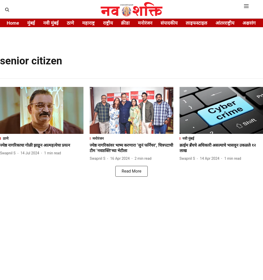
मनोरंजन (145, 23)
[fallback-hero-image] (41, 110)
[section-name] (41, 138)
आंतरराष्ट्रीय (224, 23)
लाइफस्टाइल (196, 23)
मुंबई (31, 23)
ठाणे (70, 23)
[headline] (41, 145)
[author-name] (9, 153)
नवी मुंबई (50, 23)
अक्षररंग (249, 23)
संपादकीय (169, 23)
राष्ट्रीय (108, 23)
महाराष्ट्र (88, 23)
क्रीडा (125, 23)
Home (13, 23)
